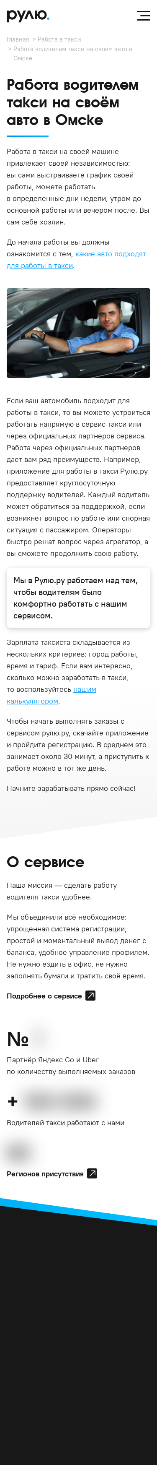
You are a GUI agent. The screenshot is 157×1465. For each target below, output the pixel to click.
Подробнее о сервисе (44, 996)
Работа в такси (59, 39)
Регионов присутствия (45, 1173)
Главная (18, 39)
